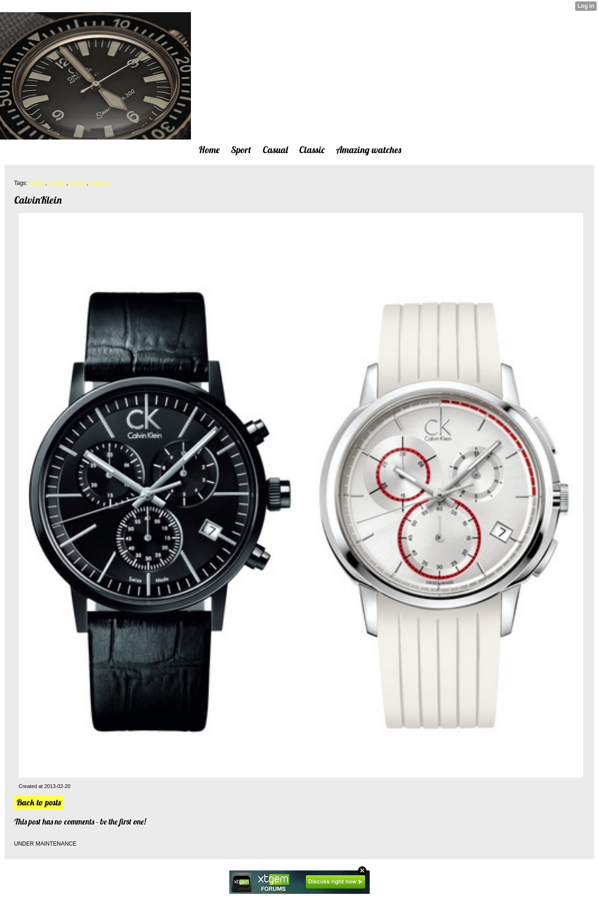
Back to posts (38, 802)
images (57, 183)
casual (37, 183)
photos (78, 183)
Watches (100, 183)
